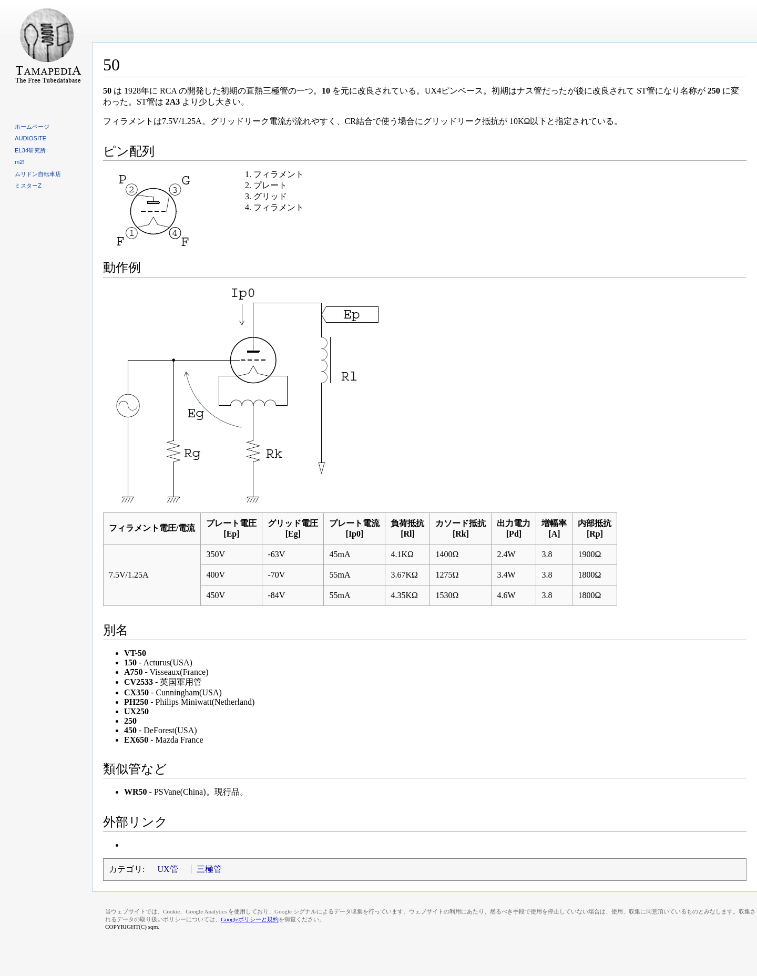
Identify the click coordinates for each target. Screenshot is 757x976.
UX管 (167, 869)
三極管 (209, 869)
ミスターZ (28, 185)
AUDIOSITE (30, 138)
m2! (20, 162)
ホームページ (32, 127)
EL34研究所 (30, 150)
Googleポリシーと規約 (250, 919)
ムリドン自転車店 (38, 174)
